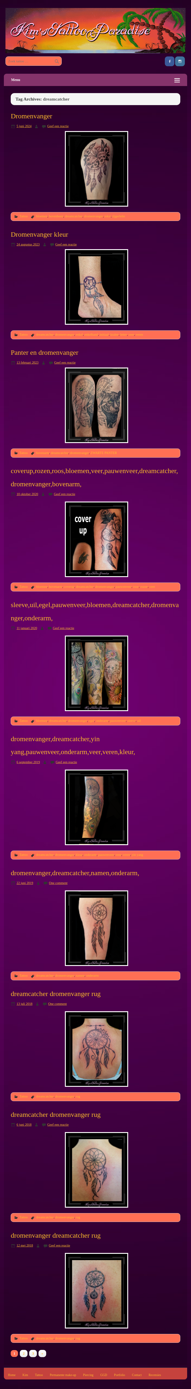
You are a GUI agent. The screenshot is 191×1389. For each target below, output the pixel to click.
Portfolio (119, 1375)
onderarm (102, 720)
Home (11, 1375)
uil (139, 720)
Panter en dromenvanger (44, 352)
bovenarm (42, 453)
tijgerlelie (118, 216)
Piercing (88, 1375)
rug (78, 1096)
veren (139, 334)
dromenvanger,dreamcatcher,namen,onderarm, (75, 873)
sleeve (131, 720)
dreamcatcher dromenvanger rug (56, 994)
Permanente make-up (63, 1375)
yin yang (137, 855)
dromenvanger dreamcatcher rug (56, 1235)
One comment (58, 883)
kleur (79, 855)
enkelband (91, 334)
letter (123, 334)
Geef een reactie (58, 126)
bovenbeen (56, 216)
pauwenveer (123, 586)
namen (80, 975)
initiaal (104, 334)
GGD (103, 1375)
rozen (144, 586)
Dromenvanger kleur (39, 234)
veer (131, 334)
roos (136, 586)
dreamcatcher (73, 216)
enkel (79, 334)
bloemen (41, 216)
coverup (69, 586)
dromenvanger (93, 216)
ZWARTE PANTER (104, 453)
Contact (137, 1375)
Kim (25, 1375)
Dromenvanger (31, 116)
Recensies (155, 1375)
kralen (114, 334)
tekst (107, 216)
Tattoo (23, 216)
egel (91, 720)
